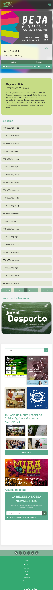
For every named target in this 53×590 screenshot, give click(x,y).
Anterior (13, 62)
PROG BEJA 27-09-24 (11, 128)
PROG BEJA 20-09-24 (11, 167)
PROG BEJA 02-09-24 (11, 276)
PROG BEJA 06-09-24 (11, 245)
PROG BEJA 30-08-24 (11, 283)
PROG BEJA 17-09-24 (11, 190)
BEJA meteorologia (26, 530)
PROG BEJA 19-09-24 (11, 175)
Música (26, 571)
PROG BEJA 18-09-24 (11, 182)
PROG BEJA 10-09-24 (11, 229)
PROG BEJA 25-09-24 (11, 143)
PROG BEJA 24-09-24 (11, 151)
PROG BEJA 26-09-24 (11, 136)
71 (47, 290)
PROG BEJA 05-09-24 (11, 252)
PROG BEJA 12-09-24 (11, 213)
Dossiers (27, 574)
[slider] (19, 66)
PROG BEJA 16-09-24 (11, 198)
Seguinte (39, 62)
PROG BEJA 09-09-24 (11, 237)
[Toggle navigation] (50, 4)
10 (36, 290)
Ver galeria (26, 452)
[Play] (3, 66)
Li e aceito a (21, 517)
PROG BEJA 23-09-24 (11, 159)
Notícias (26, 565)
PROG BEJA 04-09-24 (11, 260)
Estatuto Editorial (26, 581)
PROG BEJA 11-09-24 (11, 221)
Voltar (46, 48)
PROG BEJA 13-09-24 (11, 206)
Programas (26, 568)
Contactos (26, 577)
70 (43, 290)
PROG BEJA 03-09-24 (11, 268)
